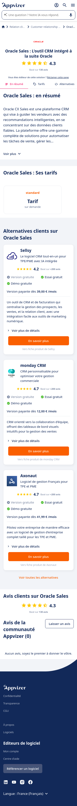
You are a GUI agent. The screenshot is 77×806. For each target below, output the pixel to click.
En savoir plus (38, 341)
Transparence (11, 703)
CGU (6, 711)
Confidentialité (12, 696)
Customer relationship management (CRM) (46, 27)
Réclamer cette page (58, 77)
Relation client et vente (18, 27)
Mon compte (11, 751)
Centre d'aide (11, 759)
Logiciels (8, 732)
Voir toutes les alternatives (38, 577)
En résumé (14, 84)
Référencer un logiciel (23, 768)
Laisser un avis (59, 624)
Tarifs (39, 84)
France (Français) (33, 793)
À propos (8, 725)
